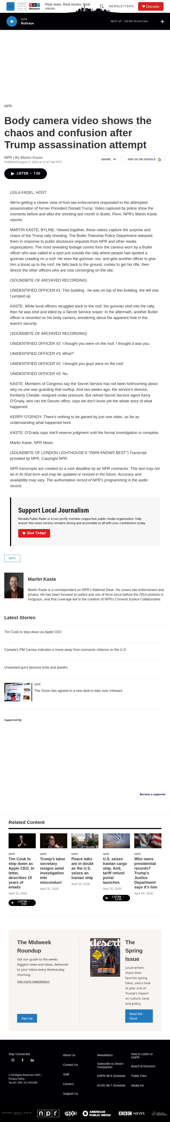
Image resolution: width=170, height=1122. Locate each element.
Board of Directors (143, 1066)
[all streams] (163, 21)
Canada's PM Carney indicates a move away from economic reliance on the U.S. (65, 649)
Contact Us (70, 1064)
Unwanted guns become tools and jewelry (36, 667)
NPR (8, 106)
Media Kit (137, 1085)
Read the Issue (136, 1016)
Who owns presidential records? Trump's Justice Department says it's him (145, 873)
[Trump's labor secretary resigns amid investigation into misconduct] (53, 840)
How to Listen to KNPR (142, 1056)
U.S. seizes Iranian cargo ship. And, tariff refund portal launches (115, 871)
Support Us (70, 1093)
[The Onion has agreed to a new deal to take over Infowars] (18, 692)
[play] (11, 21)
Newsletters (121, 6)
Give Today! (34, 533)
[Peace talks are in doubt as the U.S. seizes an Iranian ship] (85, 840)
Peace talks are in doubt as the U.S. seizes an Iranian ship (83, 868)
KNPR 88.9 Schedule (111, 1076)
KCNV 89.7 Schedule (111, 1085)
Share (108, 159)
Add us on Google (144, 160)
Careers (68, 1084)
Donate (152, 6)
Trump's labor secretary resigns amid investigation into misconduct (52, 871)
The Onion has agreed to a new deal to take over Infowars (78, 691)
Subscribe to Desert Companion (110, 1065)
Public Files (139, 1076)
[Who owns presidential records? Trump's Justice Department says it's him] (147, 840)
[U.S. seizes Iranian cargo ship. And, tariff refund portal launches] (116, 840)
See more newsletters (33, 981)
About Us (69, 1055)
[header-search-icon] (102, 6)
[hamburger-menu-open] (10, 6)
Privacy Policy (17, 1078)
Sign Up (27, 1018)
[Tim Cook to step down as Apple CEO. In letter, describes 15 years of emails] (22, 840)
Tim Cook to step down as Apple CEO (33, 632)
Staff (66, 1074)
